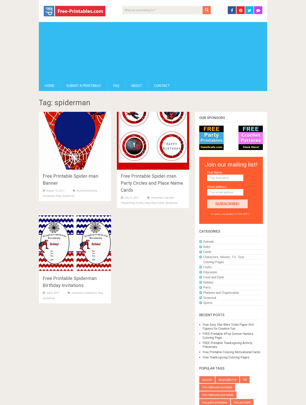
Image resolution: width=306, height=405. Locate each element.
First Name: (215, 172)
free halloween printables (218, 394)
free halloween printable (217, 387)
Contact (162, 86)
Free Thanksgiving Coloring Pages (226, 357)
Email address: (217, 187)
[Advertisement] (153, 51)
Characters (49, 195)
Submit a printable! (83, 86)
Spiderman (68, 195)
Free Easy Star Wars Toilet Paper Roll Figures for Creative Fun (228, 326)
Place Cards (157, 202)
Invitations (90, 292)
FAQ (116, 86)
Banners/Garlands (87, 190)
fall (245, 379)
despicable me (227, 379)
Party (58, 195)
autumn (207, 379)
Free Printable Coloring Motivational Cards (231, 352)
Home (49, 86)
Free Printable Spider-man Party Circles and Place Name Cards (152, 183)
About (136, 86)
